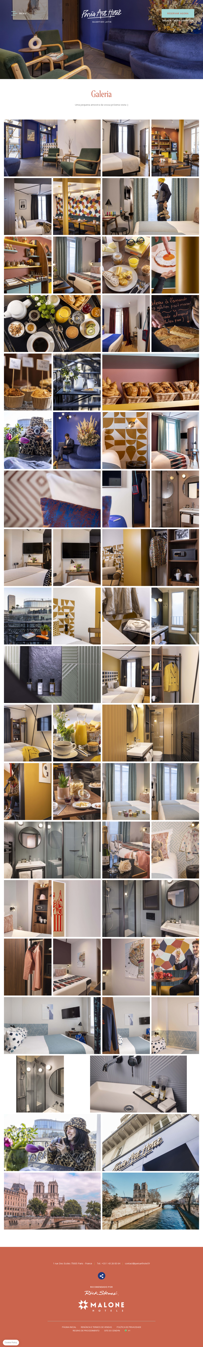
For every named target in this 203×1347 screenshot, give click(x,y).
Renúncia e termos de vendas (96, 1327)
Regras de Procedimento (86, 1330)
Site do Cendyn (112, 1330)
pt (129, 1331)
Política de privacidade (129, 1327)
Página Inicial (69, 1327)
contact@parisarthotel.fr (137, 1263)
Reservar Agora (178, 13)
